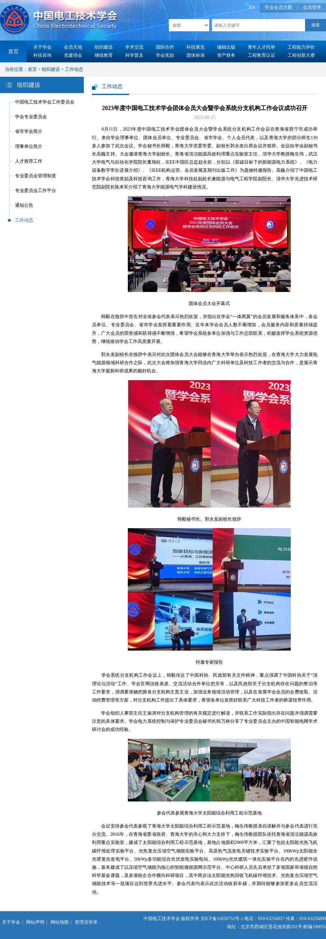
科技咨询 (42, 55)
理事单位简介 (28, 146)
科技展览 (195, 47)
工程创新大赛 (301, 55)
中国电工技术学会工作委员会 (44, 102)
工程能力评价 (301, 47)
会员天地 (73, 47)
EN (252, 7)
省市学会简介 (28, 131)
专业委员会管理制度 (35, 175)
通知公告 (24, 205)
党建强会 (73, 55)
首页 (13, 51)
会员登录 (312, 7)
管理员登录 (86, 922)
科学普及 (134, 55)
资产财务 (226, 55)
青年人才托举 (261, 47)
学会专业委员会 (31, 116)
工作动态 (74, 69)
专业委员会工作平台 (35, 190)
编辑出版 (226, 47)
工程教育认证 (261, 55)
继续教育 (104, 55)
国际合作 (165, 47)
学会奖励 (165, 55)
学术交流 (134, 47)
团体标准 (195, 55)
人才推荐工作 (28, 161)
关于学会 (42, 47)
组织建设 (104, 47)
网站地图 (60, 922)
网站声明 (35, 922)
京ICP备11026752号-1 (221, 918)
